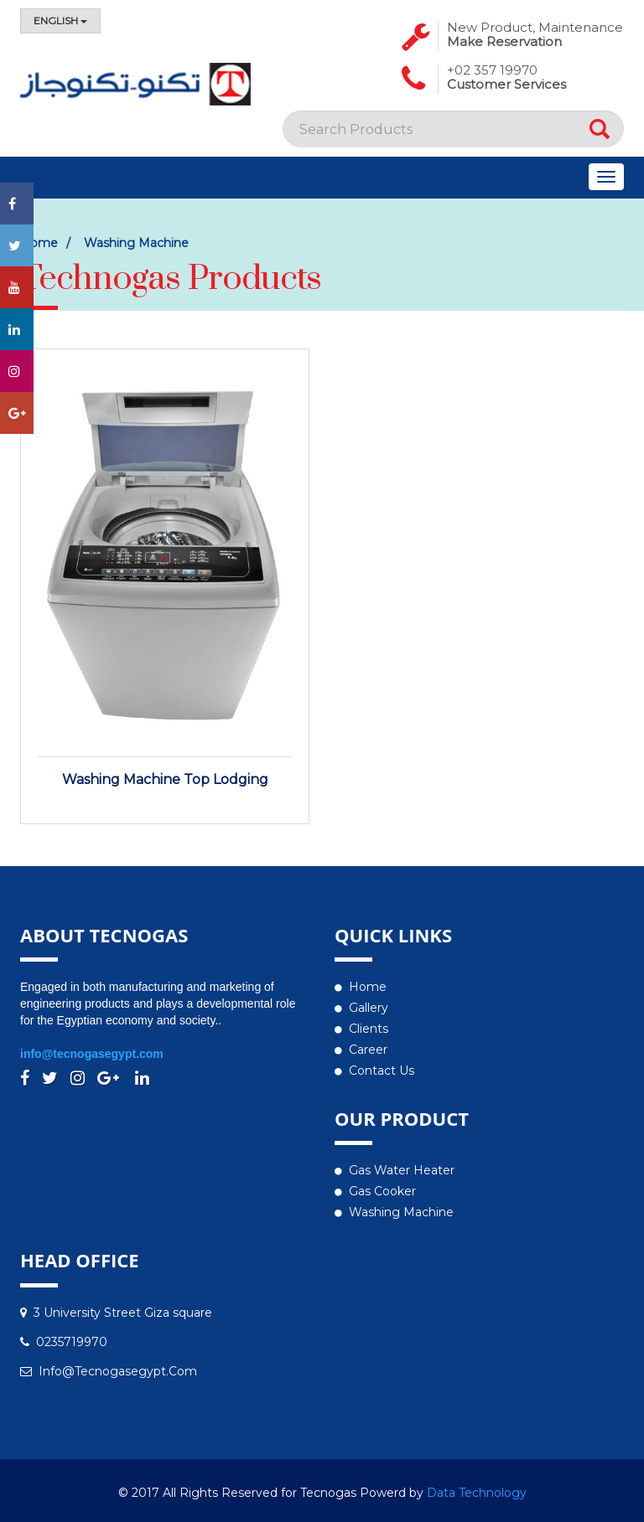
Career (368, 1049)
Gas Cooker (382, 1191)
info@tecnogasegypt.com (92, 1053)
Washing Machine (136, 242)
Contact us (381, 1070)
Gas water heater (401, 1170)
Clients (368, 1028)
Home (368, 986)
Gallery (368, 1007)
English (60, 20)
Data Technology (477, 1492)
